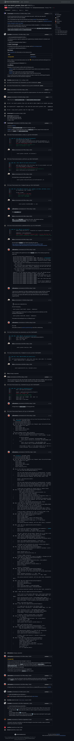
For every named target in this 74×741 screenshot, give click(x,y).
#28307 (10, 73)
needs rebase (35, 696)
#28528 (34, 19)
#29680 (10, 69)
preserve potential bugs (27, 327)
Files (21, 10)
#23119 (46, 19)
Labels (22, 1)
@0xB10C (58, 734)
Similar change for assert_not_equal (15, 23)
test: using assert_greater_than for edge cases (21, 109)
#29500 (10, 71)
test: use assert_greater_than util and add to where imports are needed (27, 103)
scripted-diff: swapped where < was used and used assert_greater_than (27, 106)
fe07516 (14, 125)
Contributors (26, 1)
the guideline (12, 52)
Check (26, 10)
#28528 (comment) (48, 21)
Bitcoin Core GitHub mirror (11, 2)
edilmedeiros (33, 56)
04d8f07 (9, 129)
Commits (15, 10)
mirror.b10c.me (62, 735)
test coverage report (37, 46)
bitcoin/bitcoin (27, 737)
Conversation (7, 10)
